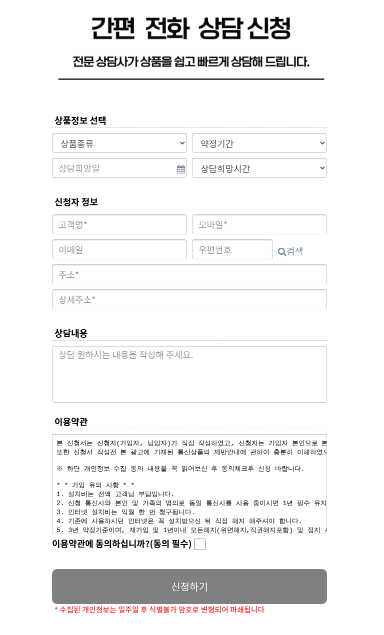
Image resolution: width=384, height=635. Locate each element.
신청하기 (189, 586)
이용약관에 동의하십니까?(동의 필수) (129, 543)
